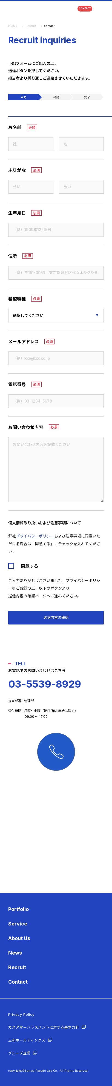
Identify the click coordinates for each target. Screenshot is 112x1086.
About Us (19, 938)
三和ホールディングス (26, 1040)
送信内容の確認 (56, 617)
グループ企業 (19, 1053)
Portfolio (18, 909)
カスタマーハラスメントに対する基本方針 (43, 1027)
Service (17, 924)
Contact (18, 982)
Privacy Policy (21, 1014)
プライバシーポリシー (35, 536)
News (15, 953)
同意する (29, 566)
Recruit (17, 967)
